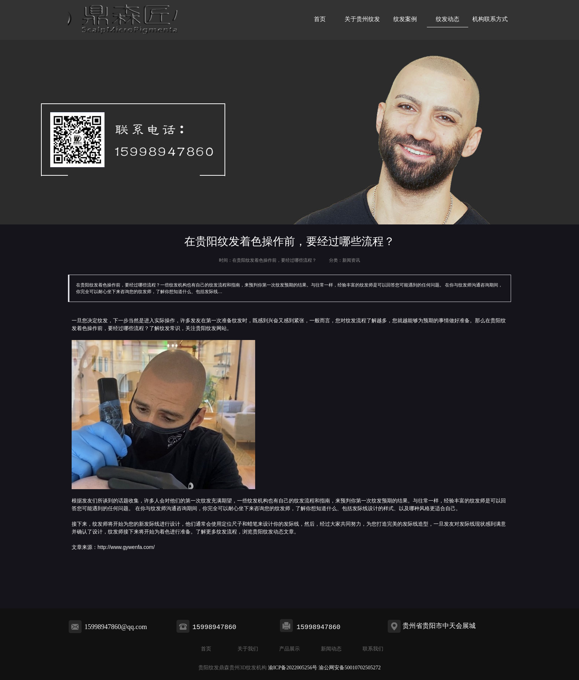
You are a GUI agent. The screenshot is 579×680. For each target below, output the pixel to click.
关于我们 (247, 649)
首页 (320, 19)
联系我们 (373, 649)
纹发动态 (447, 19)
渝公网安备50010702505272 (350, 667)
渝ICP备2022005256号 (293, 667)
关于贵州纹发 (362, 19)
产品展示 (289, 649)
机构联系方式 (490, 19)
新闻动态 (331, 649)
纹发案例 (405, 19)
